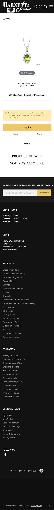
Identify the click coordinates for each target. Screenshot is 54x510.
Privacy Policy (9, 437)
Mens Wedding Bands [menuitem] (12, 277)
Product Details (27, 156)
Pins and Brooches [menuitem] (11, 318)
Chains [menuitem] (6, 292)
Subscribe (44, 193)
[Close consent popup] (50, 506)
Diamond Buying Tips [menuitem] (12, 363)
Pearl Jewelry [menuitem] (8, 307)
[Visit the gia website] (22, 471)
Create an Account (11, 422)
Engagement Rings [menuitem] (11, 270)
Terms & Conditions (11, 434)
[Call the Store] (9, 249)
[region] (27, 51)
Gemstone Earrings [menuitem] (11, 337)
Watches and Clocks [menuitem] (11, 322)
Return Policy (8, 430)
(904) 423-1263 (27, 86)
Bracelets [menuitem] (7, 296)
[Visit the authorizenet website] (41, 471)
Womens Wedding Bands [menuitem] (14, 273)
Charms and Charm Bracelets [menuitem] (16, 299)
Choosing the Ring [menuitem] (11, 367)
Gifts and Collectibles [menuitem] (12, 326)
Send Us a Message (11, 426)
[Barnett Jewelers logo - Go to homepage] (17, 6)
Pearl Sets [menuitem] (7, 329)
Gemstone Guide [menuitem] (10, 374)
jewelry (7, 18)
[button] (36, 6)
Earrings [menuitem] (6, 284)
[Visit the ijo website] (13, 471)
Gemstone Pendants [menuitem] (12, 333)
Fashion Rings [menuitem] (9, 281)
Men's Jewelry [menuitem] (9, 314)
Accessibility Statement (37, 490)
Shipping (15, 134)
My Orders (7, 415)
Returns (39, 134)
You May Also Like (27, 163)
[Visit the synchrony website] (32, 471)
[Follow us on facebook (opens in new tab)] (5, 454)
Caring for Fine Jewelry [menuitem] (13, 381)
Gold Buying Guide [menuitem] (11, 396)
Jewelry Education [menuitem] (10, 355)
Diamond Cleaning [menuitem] (11, 385)
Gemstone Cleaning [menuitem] (11, 389)
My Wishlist (8, 419)
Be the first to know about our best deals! (27, 185)
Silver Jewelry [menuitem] (8, 311)
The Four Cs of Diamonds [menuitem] (14, 359)
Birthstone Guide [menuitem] (10, 370)
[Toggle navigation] (51, 7)
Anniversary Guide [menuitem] (11, 393)
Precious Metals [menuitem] (10, 378)
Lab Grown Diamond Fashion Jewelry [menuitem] (19, 303)
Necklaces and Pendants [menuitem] (13, 288)
